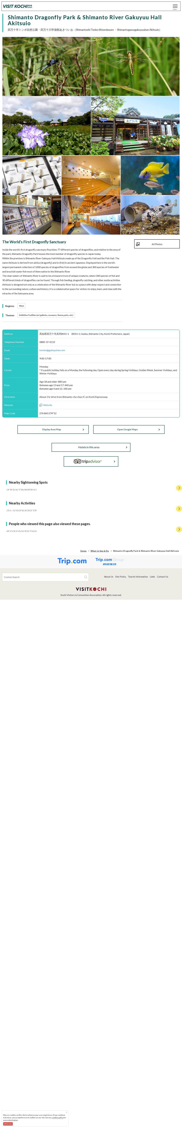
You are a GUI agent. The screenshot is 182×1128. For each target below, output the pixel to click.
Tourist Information (138, 1096)
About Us (108, 1096)
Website (47, 405)
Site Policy (120, 1096)
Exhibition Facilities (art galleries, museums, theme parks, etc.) (46, 315)
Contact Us (162, 1096)
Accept (8, 1124)
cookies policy (57, 1117)
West (21, 306)
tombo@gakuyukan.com (52, 350)
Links (152, 1096)
